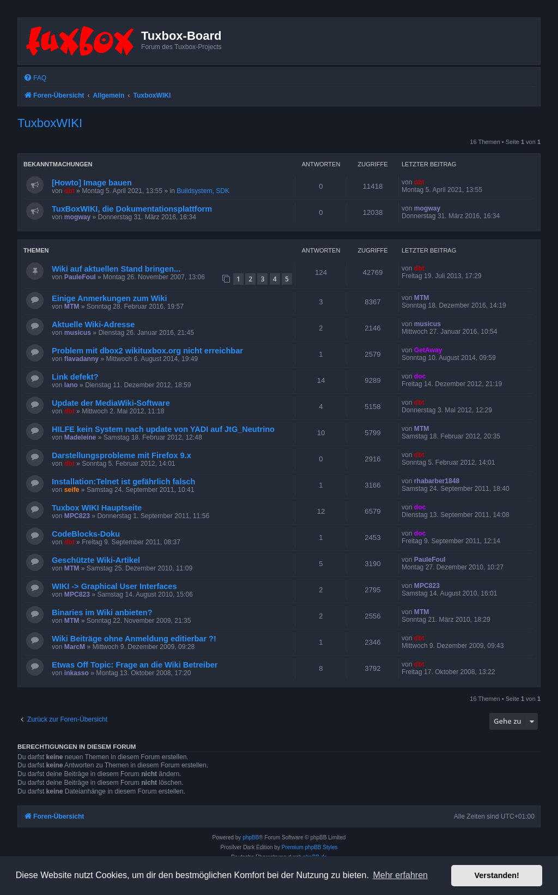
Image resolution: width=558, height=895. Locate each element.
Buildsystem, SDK (203, 191)
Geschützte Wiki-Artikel (96, 560)
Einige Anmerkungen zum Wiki (109, 298)
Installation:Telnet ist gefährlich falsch (123, 481)
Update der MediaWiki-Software (111, 403)
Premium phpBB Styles (310, 847)
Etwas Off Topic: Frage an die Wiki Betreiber (135, 664)
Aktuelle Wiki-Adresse (93, 324)
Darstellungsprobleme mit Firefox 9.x (121, 455)
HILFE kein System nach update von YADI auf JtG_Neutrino (163, 429)
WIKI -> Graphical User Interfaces (114, 586)
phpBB (250, 837)
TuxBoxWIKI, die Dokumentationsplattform (132, 209)
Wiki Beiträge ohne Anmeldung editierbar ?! (134, 638)
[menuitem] (34, 78)
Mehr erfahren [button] (400, 875)
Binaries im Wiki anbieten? (102, 612)
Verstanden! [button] (497, 875)
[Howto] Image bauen (92, 182)
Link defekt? (75, 377)
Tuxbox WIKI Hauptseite (97, 507)
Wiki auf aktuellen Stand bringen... (116, 269)
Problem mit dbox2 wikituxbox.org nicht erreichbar (147, 350)
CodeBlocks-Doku (86, 534)
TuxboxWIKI (49, 123)
